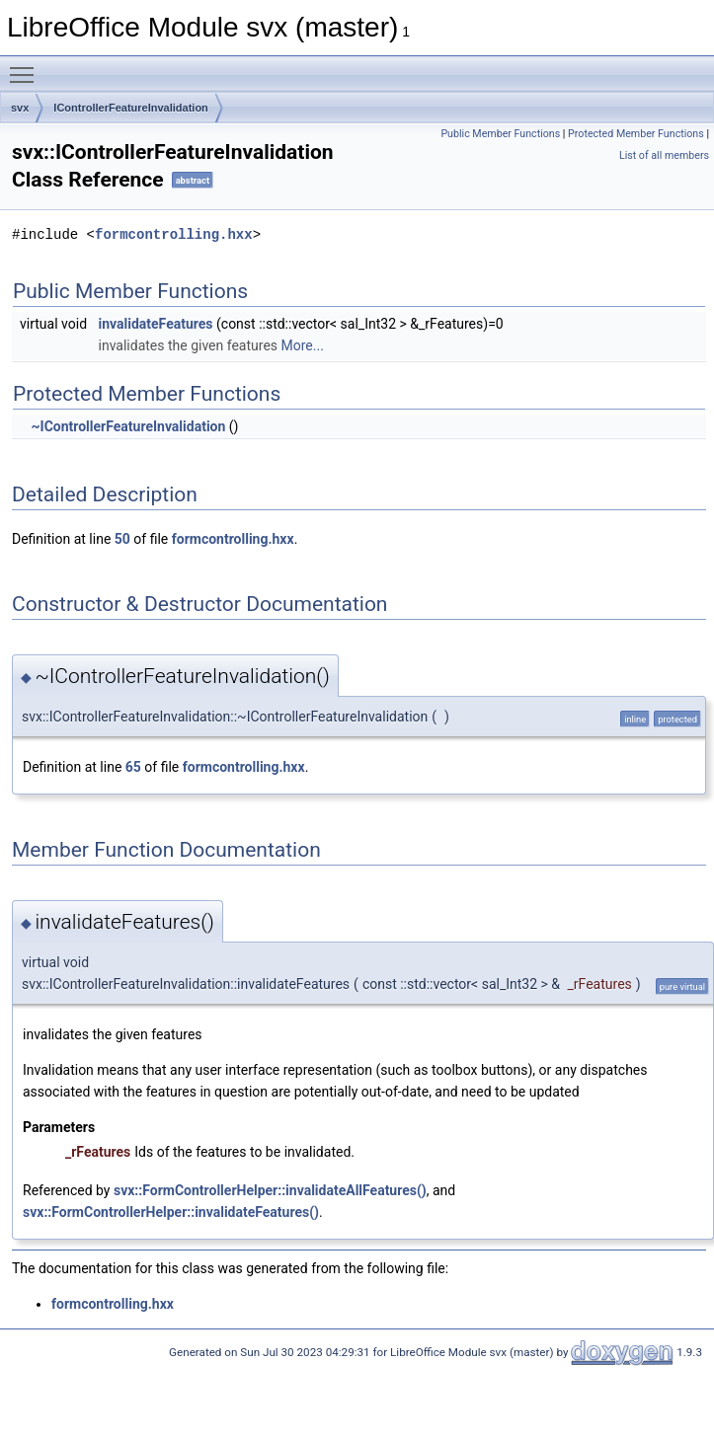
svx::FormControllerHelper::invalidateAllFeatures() (270, 1190)
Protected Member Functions (636, 133)
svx (20, 108)
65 (133, 767)
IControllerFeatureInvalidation (130, 108)
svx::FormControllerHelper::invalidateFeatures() (171, 1212)
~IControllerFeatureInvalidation (128, 426)
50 (122, 539)
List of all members (664, 155)
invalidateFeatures (156, 324)
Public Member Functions (500, 133)
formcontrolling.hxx (174, 234)
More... (302, 345)
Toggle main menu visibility (26, 66)
